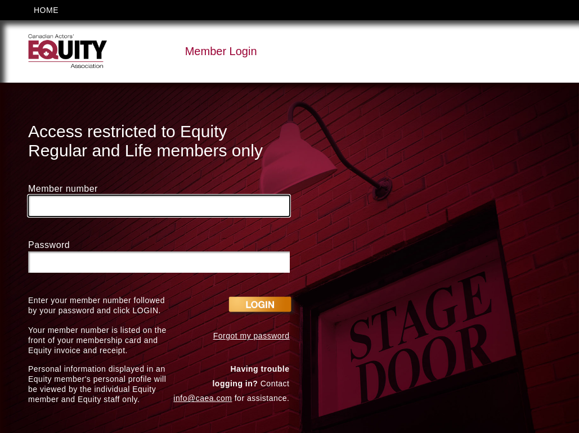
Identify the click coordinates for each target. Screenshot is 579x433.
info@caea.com (202, 398)
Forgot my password (251, 335)
